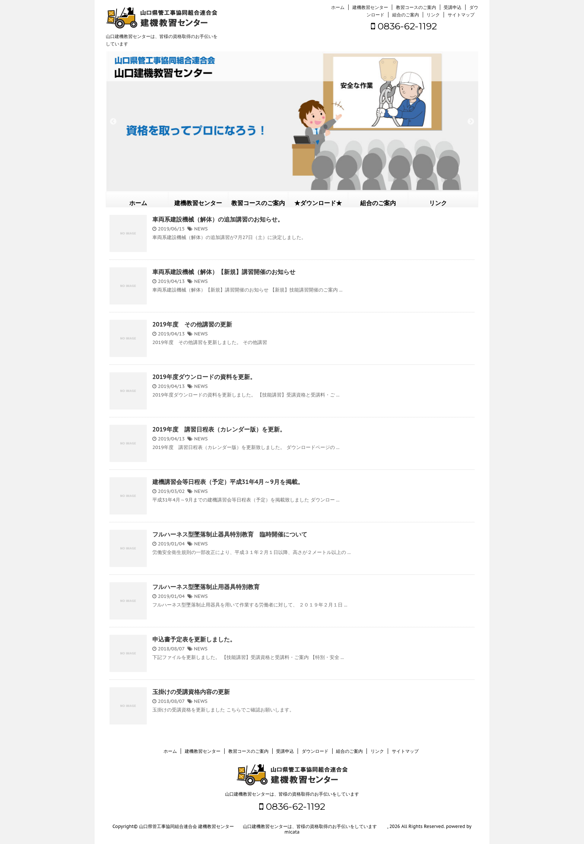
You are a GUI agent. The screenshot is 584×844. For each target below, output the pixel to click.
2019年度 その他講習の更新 (192, 324)
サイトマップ (461, 14)
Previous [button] (113, 121)
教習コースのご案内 (416, 7)
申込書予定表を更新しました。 (194, 639)
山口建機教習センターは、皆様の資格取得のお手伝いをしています (292, 794)
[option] (292, 121)
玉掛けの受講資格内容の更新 (191, 691)
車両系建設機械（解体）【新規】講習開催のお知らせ (223, 272)
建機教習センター (370, 7)
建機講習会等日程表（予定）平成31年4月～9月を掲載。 (228, 481)
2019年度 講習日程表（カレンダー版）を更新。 (219, 429)
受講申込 (452, 7)
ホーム (338, 7)
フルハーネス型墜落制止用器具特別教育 (206, 586)
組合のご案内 (405, 14)
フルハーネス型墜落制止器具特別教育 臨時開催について (229, 534)
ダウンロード (315, 751)
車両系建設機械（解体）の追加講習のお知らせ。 (217, 219)
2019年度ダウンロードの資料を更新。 (204, 376)
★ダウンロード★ (318, 203)
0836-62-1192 (404, 26)
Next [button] (471, 121)
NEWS (201, 229)
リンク (433, 14)
